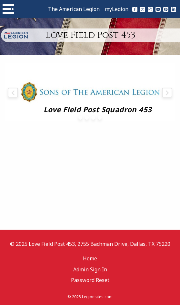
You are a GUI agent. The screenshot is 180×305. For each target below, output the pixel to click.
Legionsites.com (97, 297)
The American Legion (74, 9)
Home (90, 258)
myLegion (116, 9)
